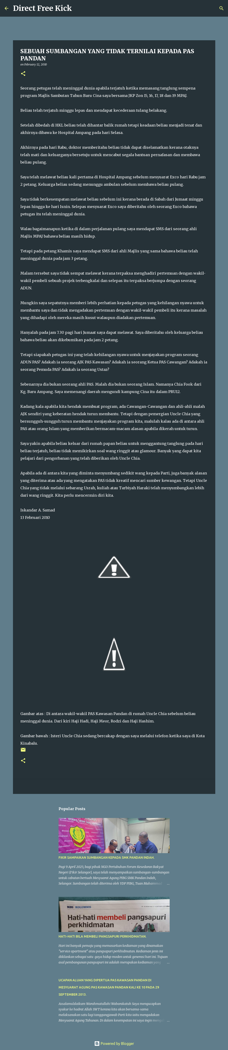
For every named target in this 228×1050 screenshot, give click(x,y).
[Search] (78, 8)
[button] (23, 74)
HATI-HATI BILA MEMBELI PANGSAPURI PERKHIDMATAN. (102, 936)
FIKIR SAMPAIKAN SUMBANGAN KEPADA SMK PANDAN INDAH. (106, 857)
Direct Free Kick (42, 8)
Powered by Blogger (114, 1043)
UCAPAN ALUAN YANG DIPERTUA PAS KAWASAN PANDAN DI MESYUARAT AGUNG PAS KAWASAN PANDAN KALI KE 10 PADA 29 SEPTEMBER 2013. (109, 987)
